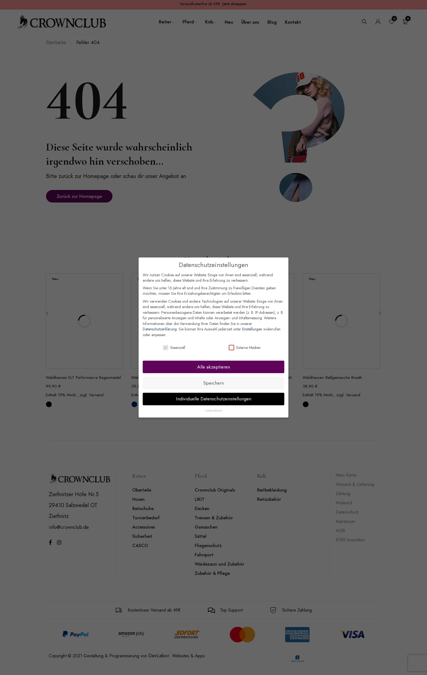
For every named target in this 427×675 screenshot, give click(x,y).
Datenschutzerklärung (160, 329)
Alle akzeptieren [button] (213, 366)
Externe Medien (245, 347)
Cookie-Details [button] (213, 411)
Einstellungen (252, 329)
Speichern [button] (213, 382)
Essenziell (174, 347)
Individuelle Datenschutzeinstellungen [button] (213, 398)
